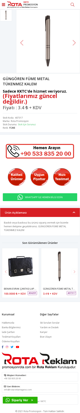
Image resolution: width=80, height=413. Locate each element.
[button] (74, 271)
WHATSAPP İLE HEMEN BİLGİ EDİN (44, 197)
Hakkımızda (8, 322)
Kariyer (43, 332)
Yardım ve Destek (49, 327)
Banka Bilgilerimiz (11, 327)
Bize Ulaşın (46, 336)
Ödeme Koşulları (11, 341)
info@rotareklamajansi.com (18, 389)
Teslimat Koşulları (11, 336)
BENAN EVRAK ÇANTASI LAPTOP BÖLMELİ (26, 288)
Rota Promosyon (20, 121)
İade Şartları (8, 332)
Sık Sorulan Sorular (50, 322)
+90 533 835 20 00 (12, 378)
